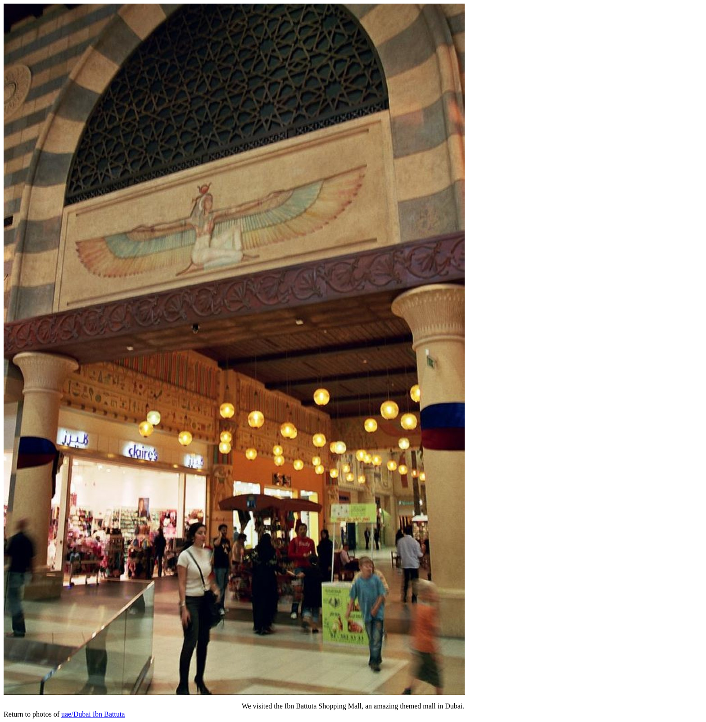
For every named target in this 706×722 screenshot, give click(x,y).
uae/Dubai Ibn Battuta (93, 714)
